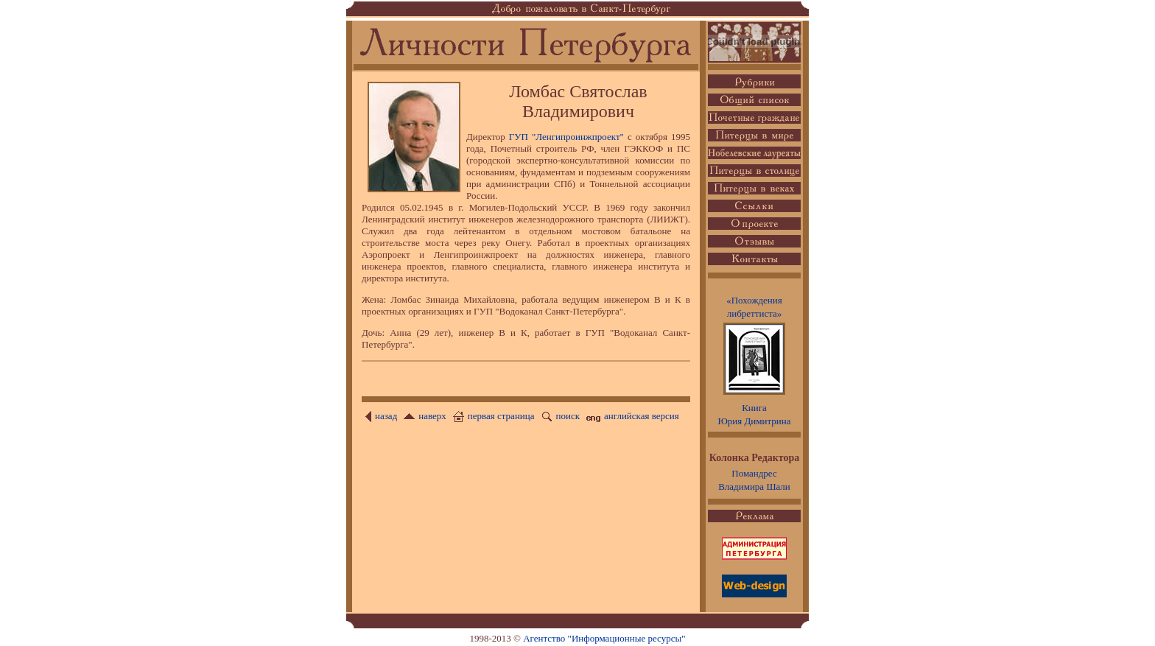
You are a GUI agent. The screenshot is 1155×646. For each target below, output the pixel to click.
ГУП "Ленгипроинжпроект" (566, 136)
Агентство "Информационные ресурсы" (604, 638)
